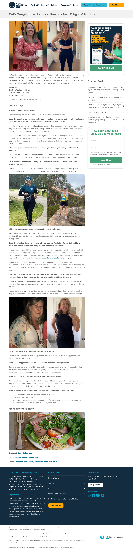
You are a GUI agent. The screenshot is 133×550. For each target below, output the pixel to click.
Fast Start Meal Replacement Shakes (63, 499)
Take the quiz (106, 68)
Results (44, 5)
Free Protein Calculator (94, 5)
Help (56, 547)
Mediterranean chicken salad (27, 457)
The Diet (34, 5)
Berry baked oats (25, 453)
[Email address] (106, 147)
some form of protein (51, 258)
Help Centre (95, 485)
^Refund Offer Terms (67, 547)
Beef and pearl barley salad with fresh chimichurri (37, 462)
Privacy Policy (30, 547)
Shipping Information (57, 494)
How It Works (54, 478)
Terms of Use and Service (45, 547)
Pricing (54, 5)
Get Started (116, 5)
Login (75, 5)
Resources (65, 5)
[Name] (106, 140)
